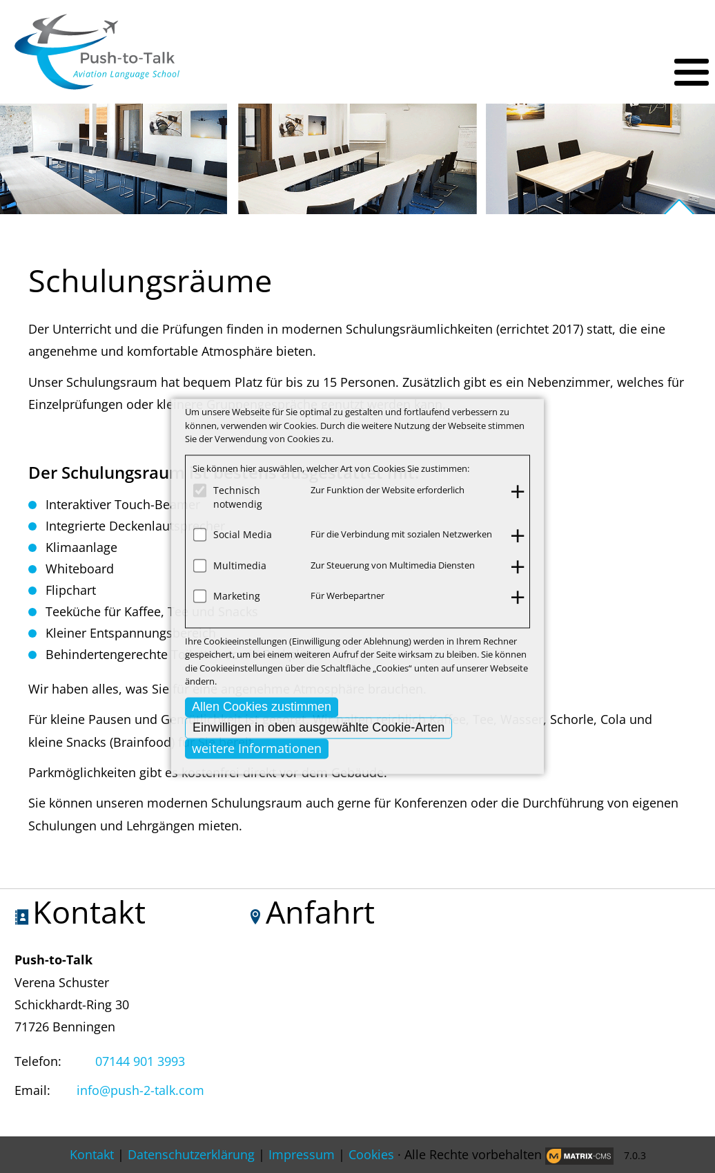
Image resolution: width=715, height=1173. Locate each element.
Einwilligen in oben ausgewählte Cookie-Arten (318, 727)
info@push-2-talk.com (140, 1090)
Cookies (371, 1154)
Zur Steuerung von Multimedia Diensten (393, 565)
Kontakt (92, 1154)
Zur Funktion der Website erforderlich (387, 490)
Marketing (236, 595)
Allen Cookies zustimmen (261, 707)
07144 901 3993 (140, 1061)
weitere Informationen (257, 748)
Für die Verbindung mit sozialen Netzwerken (401, 534)
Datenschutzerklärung (191, 1154)
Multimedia (239, 565)
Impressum (301, 1154)
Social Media (242, 534)
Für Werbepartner (347, 595)
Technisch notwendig (237, 497)
